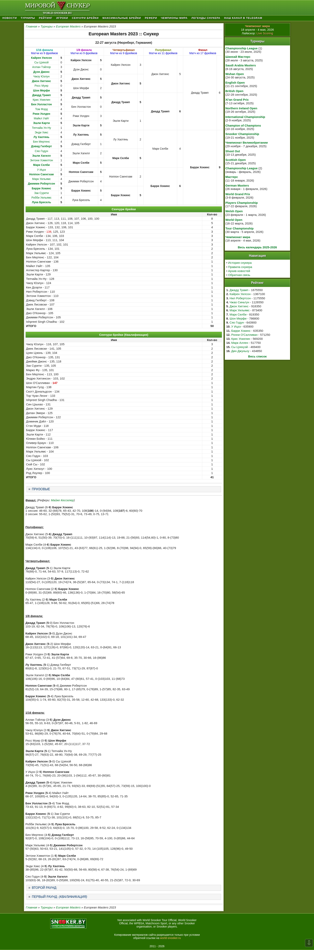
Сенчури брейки (85, 17)
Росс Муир (41, 85)
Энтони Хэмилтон (41, 160)
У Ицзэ (41, 169)
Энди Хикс (41, 132)
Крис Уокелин (41, 99)
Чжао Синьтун (239, 302)
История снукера (240, 262)
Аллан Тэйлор (41, 67)
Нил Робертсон (240, 298)
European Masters (68, 26)
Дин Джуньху (240, 351)
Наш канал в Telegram (243, 17)
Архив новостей (239, 271)
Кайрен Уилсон (240, 294)
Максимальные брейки (122, 17)
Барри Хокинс (241, 330)
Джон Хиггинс (238, 306)
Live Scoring (265, 33)
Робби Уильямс (41, 197)
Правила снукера (240, 267)
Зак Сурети (41, 193)
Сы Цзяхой (41, 62)
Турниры (28, 17)
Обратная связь (239, 275)
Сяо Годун (41, 151)
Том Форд (41, 109)
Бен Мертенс (41, 141)
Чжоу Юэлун (41, 76)
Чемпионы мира (174, 17)
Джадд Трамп (238, 290)
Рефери (151, 17)
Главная (31, 26)
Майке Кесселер (62, 500)
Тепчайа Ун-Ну (41, 127)
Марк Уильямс (41, 179)
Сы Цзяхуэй (239, 347)
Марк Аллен (239, 342)
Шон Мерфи (238, 318)
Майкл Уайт (41, 118)
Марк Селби (237, 314)
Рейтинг (45, 17)
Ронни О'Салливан (244, 334)
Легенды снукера (205, 17)
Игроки (62, 17)
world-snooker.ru (170, 938)
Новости (9, 17)
